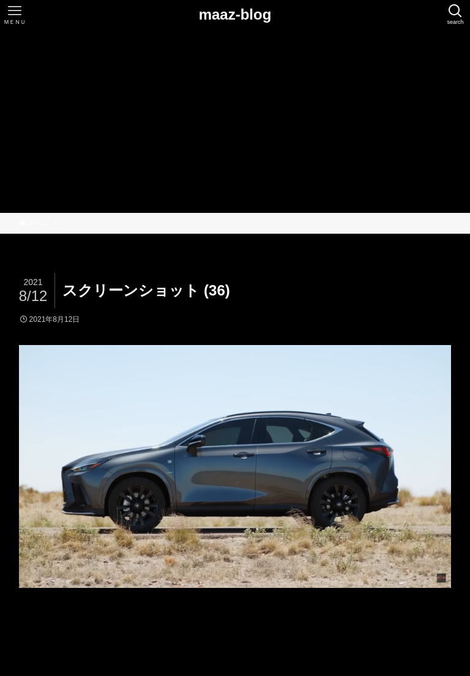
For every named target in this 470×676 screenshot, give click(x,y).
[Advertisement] (235, 121)
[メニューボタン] (14, 14)
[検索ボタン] (455, 14)
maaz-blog (235, 14)
